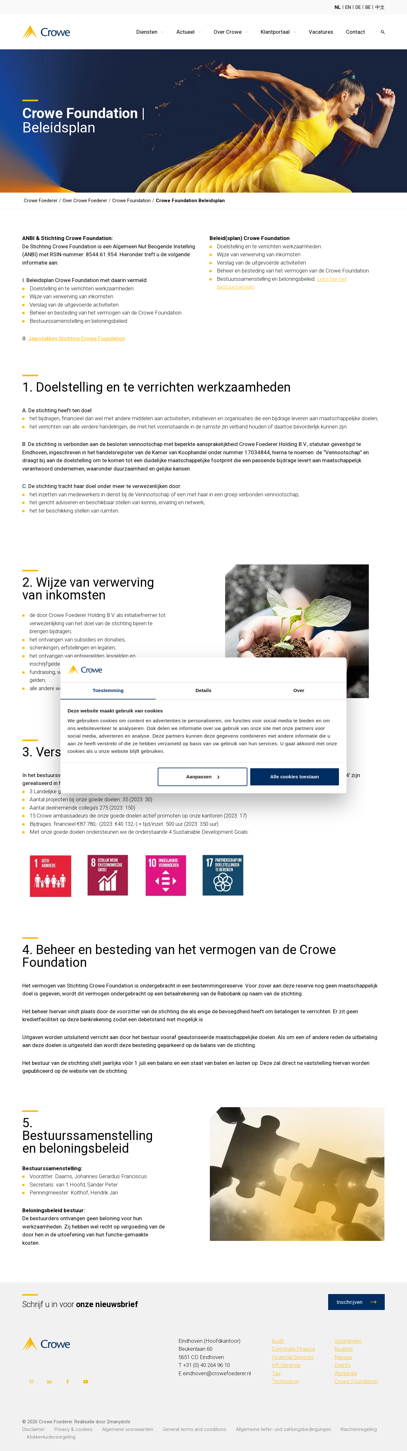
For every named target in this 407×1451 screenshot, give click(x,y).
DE (358, 7)
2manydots (118, 1422)
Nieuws (343, 1357)
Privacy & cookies (73, 1429)
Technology (285, 1381)
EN (348, 7)
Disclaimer (33, 1429)
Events (343, 1365)
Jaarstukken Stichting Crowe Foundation (76, 338)
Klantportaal (275, 32)
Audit (278, 1341)
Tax (276, 1373)
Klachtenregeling (359, 1429)
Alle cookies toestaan (294, 777)
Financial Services (293, 1357)
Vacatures (321, 32)
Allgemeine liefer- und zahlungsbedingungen (283, 1429)
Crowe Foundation (356, 1381)
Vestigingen (348, 1341)
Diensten (146, 32)
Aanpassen (202, 777)
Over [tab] (299, 690)
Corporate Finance (293, 1349)
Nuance (344, 1349)
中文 (380, 7)
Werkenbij (346, 1373)
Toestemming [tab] (108, 690)
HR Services (286, 1365)
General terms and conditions (194, 1429)
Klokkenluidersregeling (51, 1437)
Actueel (185, 32)
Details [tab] (203, 690)
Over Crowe (228, 32)
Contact (355, 32)
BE (368, 7)
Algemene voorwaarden (127, 1429)
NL (338, 7)
